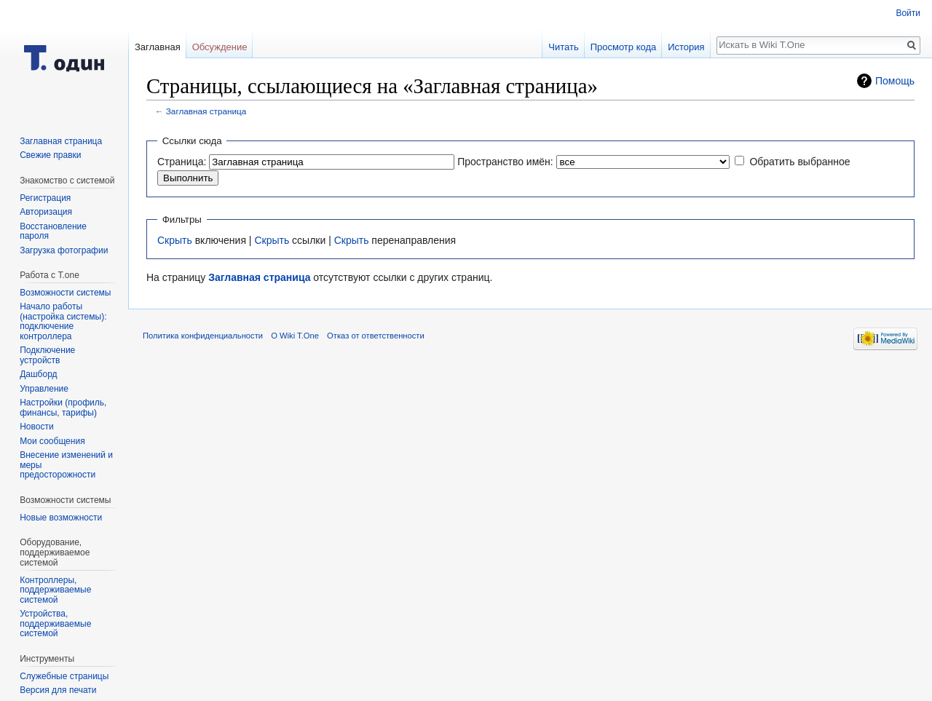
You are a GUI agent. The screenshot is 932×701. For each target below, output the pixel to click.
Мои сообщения (52, 441)
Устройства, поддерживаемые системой (55, 623)
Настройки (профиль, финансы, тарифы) (63, 407)
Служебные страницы (64, 676)
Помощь (895, 81)
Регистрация (45, 198)
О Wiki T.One (295, 335)
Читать (563, 46)
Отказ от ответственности (375, 335)
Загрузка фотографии (64, 250)
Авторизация (46, 212)
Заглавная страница (206, 111)
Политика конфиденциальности (203, 335)
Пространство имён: (505, 161)
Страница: (181, 161)
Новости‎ (36, 426)
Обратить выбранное (799, 161)
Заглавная (158, 46)
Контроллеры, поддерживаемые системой (55, 590)
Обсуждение (220, 46)
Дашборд (38, 374)
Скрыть (174, 240)
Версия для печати (58, 690)
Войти (908, 13)
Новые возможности (61, 517)
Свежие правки (50, 155)
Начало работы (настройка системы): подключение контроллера (63, 321)
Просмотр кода (624, 46)
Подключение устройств (47, 355)
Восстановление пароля (53, 231)
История (686, 46)
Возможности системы (65, 293)
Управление (44, 389)
